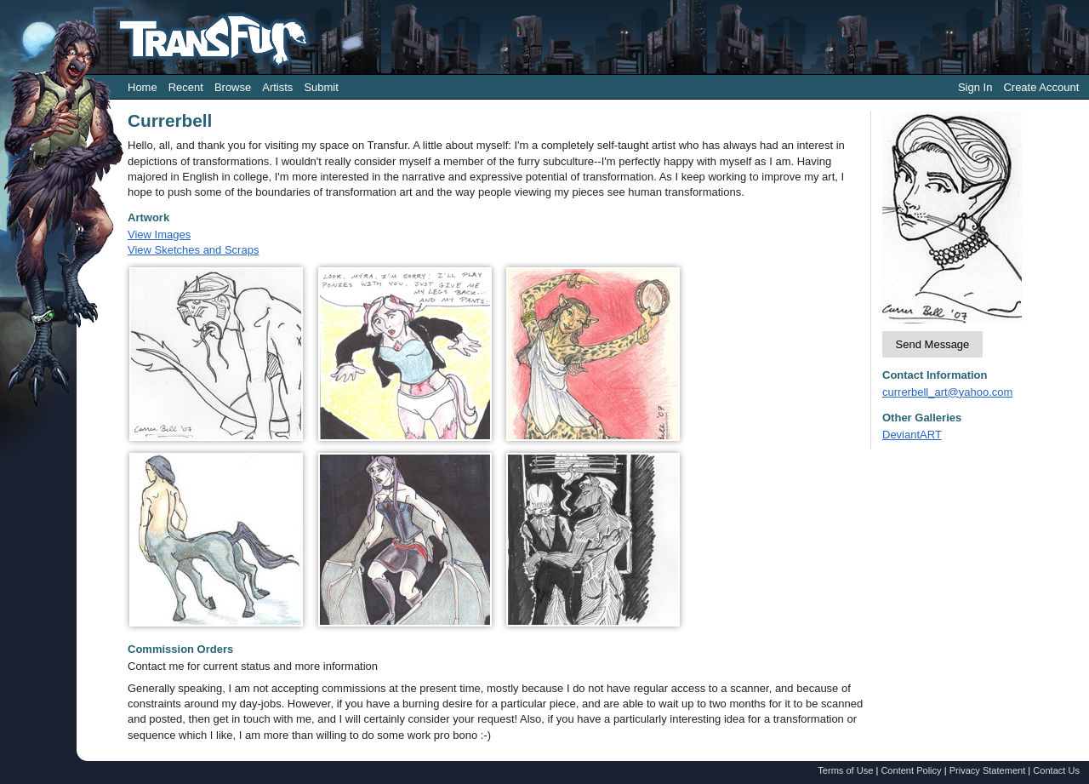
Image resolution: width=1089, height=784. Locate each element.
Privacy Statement (987, 770)
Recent (185, 87)
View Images (159, 234)
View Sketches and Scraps (193, 249)
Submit (321, 87)
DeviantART (912, 434)
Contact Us (1056, 770)
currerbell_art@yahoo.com (947, 392)
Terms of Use (845, 770)
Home (142, 87)
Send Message (933, 344)
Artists (277, 87)
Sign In (975, 87)
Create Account (1041, 87)
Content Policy (911, 770)
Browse (232, 87)
